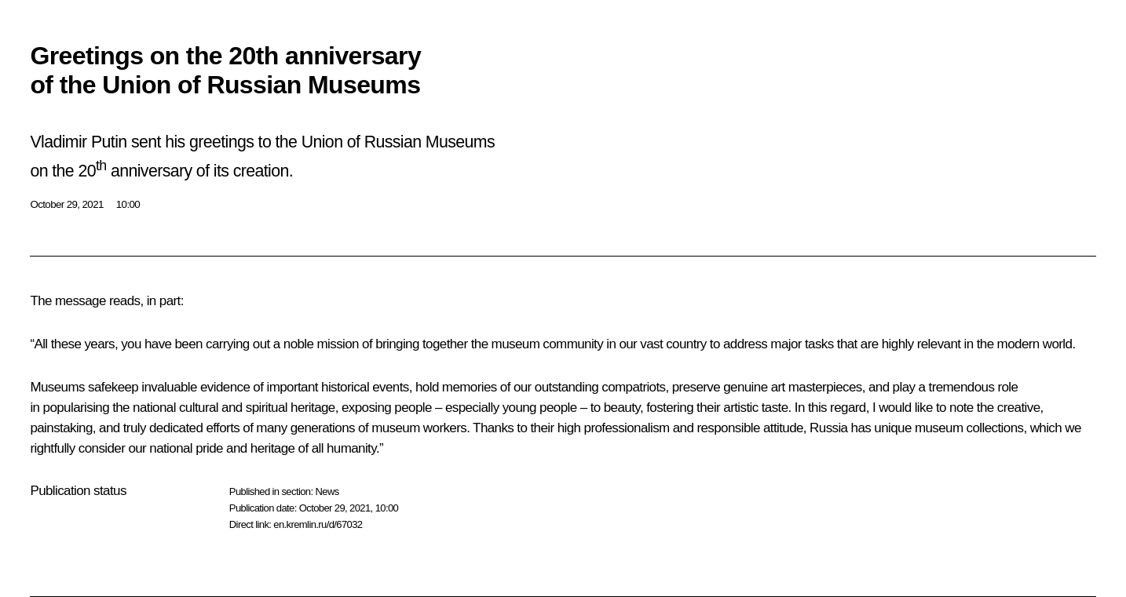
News (326, 491)
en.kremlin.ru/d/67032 (317, 524)
